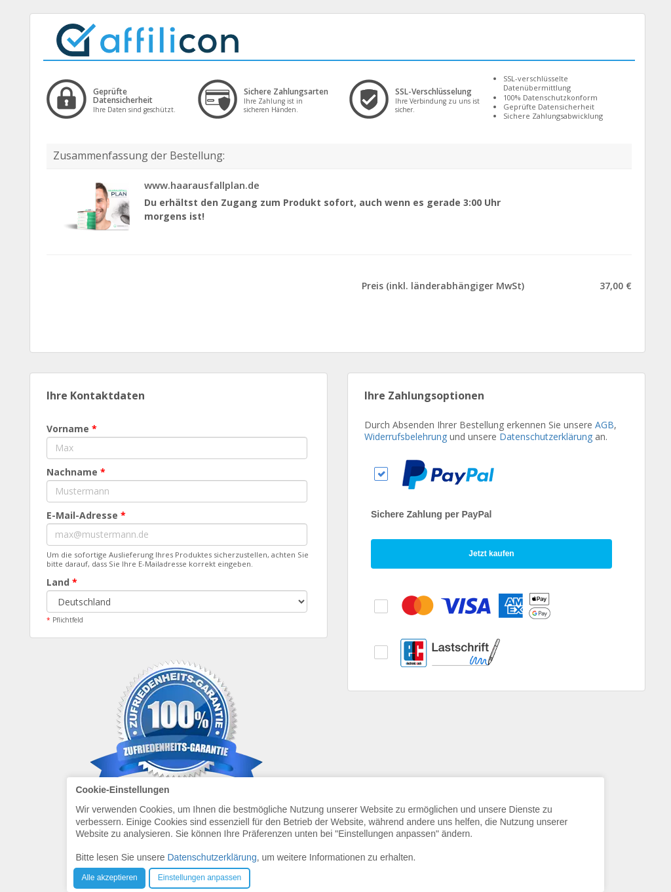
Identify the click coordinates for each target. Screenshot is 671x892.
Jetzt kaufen (491, 553)
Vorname (72, 428)
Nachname (76, 472)
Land (62, 582)
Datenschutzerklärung (545, 436)
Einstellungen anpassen (199, 877)
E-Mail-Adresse (86, 515)
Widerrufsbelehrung (405, 436)
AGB (604, 424)
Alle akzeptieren (109, 877)
